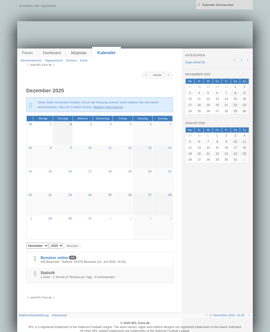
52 (30, 195)
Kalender (106, 52)
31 (90, 218)
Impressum (59, 315)
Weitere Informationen (108, 107)
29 (50, 218)
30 (70, 218)
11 (109, 148)
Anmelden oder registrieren (37, 6)
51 (30, 171)
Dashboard (52, 53)
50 (30, 148)
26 (129, 195)
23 (70, 195)
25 (109, 195)
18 (109, 171)
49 (30, 124)
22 (50, 195)
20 (149, 171)
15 (50, 171)
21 (169, 171)
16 (70, 171)
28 (169, 195)
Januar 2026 (195, 123)
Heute (157, 75)
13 (149, 148)
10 (90, 148)
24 (90, 195)
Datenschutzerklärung (34, 315)
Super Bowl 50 (195, 62)
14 (169, 148)
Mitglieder (79, 53)
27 (149, 195)
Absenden (72, 245)
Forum (27, 53)
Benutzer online (54, 258)
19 (129, 171)
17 (90, 171)
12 (129, 148)
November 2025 (197, 74)
